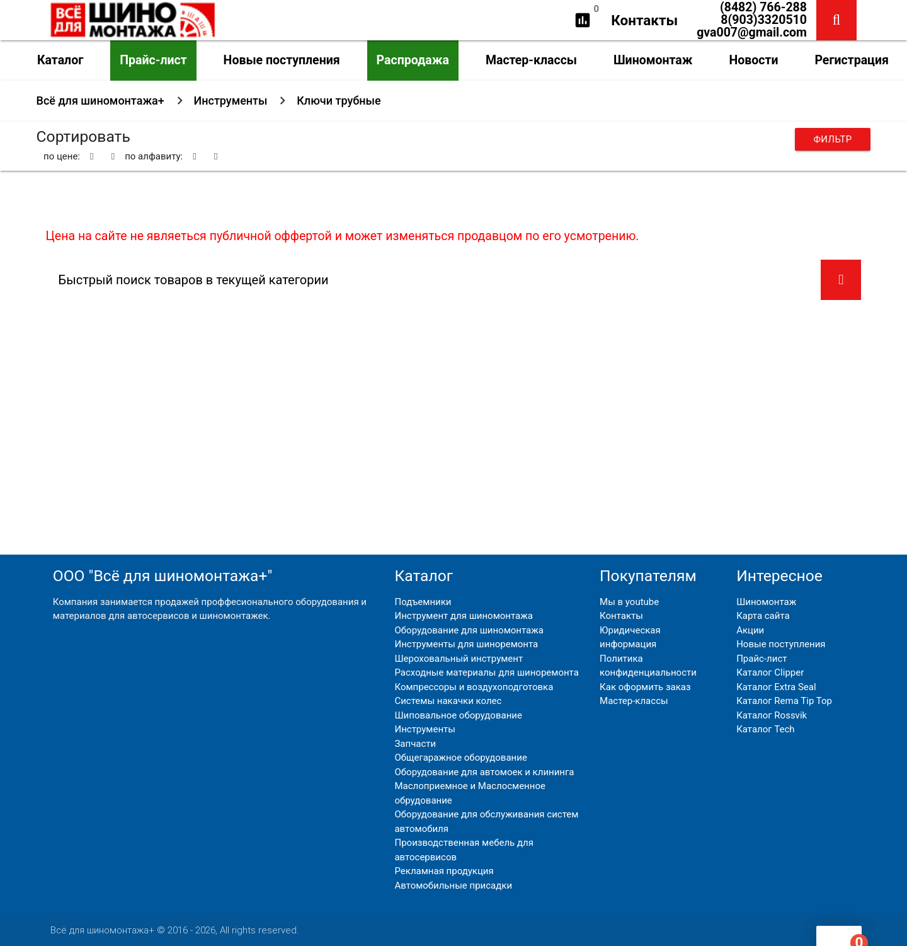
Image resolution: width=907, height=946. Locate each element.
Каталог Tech (765, 729)
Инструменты (231, 100)
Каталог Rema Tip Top (784, 701)
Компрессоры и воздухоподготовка (473, 687)
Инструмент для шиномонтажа (463, 615)
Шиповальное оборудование (458, 715)
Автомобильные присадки (453, 885)
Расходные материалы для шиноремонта (486, 672)
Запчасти (415, 743)
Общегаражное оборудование (460, 757)
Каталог (60, 60)
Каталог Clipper (770, 672)
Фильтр (832, 139)
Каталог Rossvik (771, 715)
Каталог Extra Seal (776, 687)
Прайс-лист (153, 60)
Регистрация (851, 60)
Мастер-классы (531, 60)
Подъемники (422, 602)
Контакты (644, 20)
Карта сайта (763, 615)
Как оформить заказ (645, 687)
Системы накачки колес (447, 701)
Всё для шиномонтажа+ (100, 100)
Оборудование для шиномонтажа (468, 630)
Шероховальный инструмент (458, 658)
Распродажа (413, 60)
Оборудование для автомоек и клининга (484, 772)
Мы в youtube (629, 602)
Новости (753, 60)
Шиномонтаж (653, 60)
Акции (750, 630)
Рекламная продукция (443, 871)
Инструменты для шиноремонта (466, 644)
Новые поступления (282, 60)
